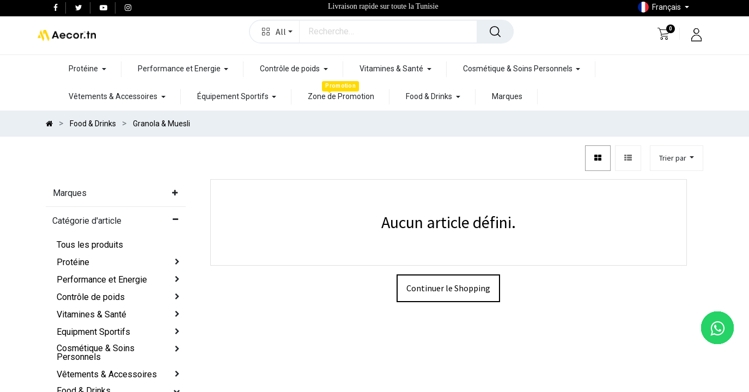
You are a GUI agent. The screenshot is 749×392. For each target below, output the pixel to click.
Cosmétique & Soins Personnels (96, 352)
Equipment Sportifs (93, 332)
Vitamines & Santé (91, 314)
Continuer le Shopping (448, 288)
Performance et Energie (102, 279)
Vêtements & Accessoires (107, 374)
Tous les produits (90, 245)
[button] (275, 31)
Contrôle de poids (91, 297)
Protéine (73, 262)
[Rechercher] (495, 31)
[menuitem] (341, 96)
